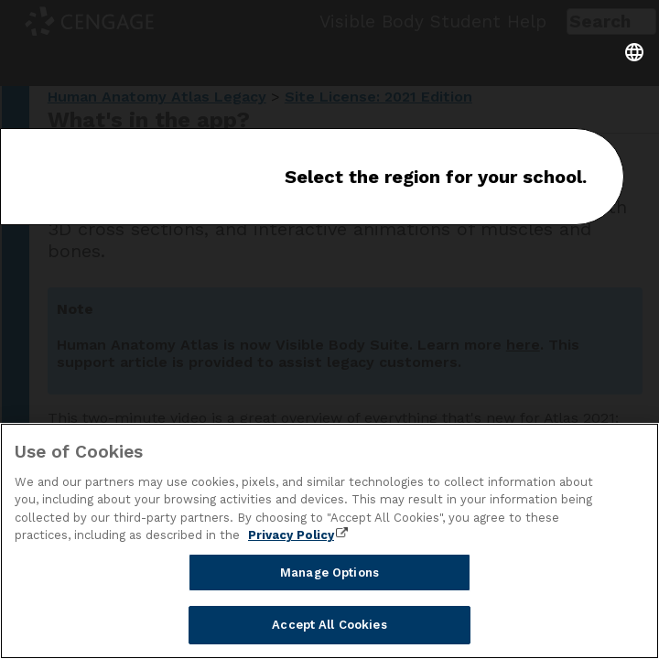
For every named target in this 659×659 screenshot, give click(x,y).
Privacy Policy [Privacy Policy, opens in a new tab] (291, 535)
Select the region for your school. (436, 177)
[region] (329, 541)
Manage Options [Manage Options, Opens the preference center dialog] (329, 572)
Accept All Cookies (329, 625)
